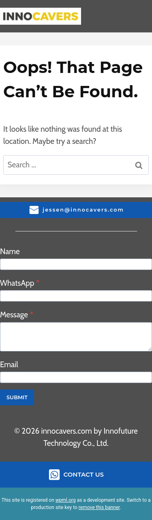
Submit (17, 397)
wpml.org (66, 500)
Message (16, 314)
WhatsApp (19, 283)
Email (9, 364)
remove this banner (99, 507)
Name (10, 251)
